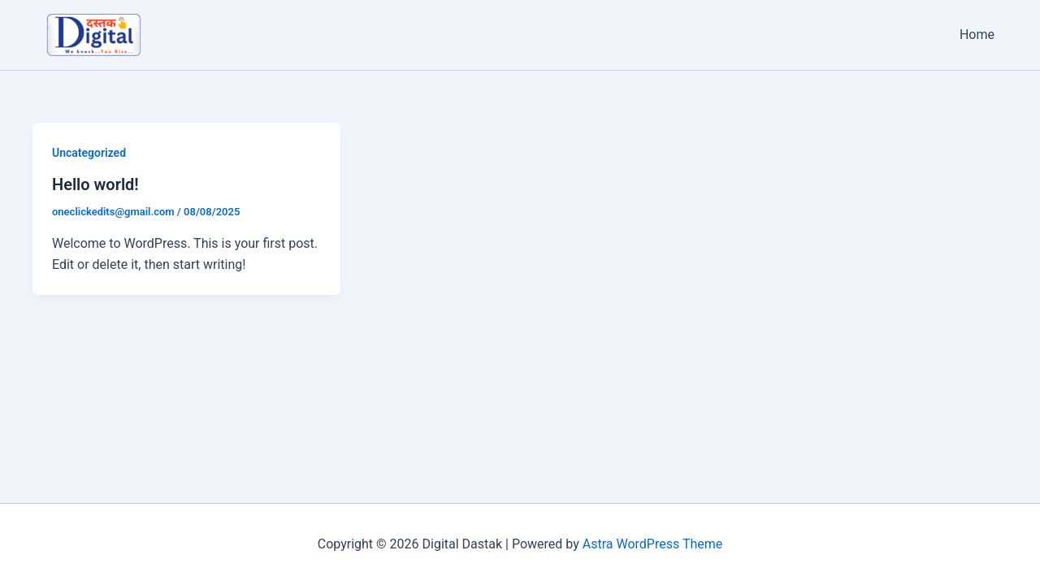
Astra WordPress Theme (652, 544)
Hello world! (95, 184)
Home (977, 34)
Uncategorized (89, 152)
